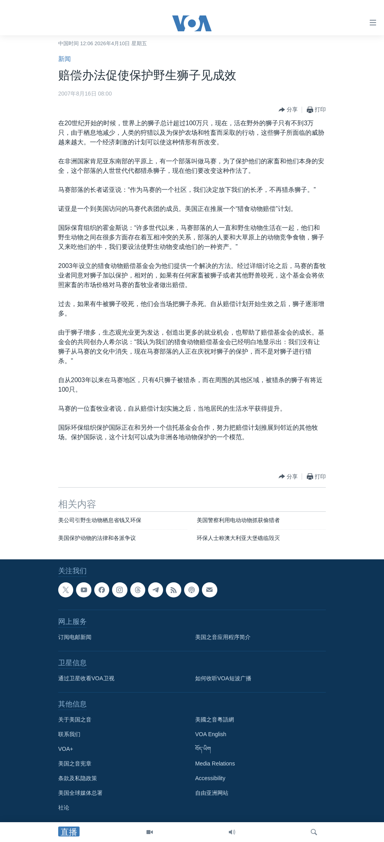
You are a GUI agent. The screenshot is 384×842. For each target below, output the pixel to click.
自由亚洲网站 (211, 793)
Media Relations (215, 764)
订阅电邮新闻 (74, 637)
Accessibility (210, 778)
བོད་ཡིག (203, 749)
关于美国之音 (74, 720)
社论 (63, 808)
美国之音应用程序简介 (223, 637)
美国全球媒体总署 (80, 793)
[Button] (288, 110)
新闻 (64, 58)
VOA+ (65, 749)
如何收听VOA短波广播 (223, 679)
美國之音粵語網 (214, 720)
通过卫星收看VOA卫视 (86, 679)
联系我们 (69, 734)
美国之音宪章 (74, 764)
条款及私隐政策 (77, 778)
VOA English (210, 734)
